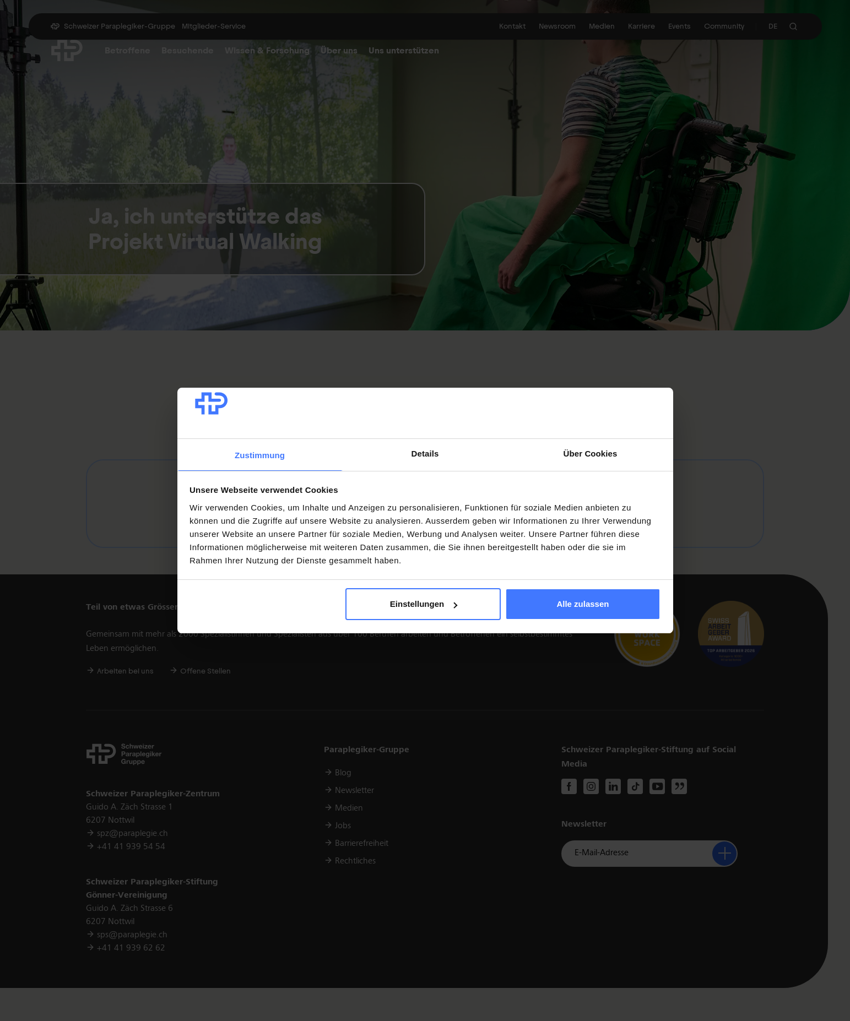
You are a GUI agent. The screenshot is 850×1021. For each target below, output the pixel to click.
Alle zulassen (582, 604)
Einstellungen (423, 604)
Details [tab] (425, 453)
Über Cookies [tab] (591, 453)
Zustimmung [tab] (260, 455)
